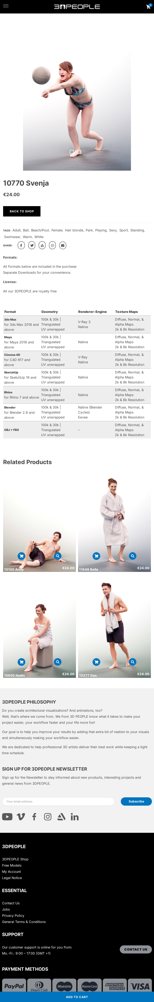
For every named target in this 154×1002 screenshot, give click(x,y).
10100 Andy (14, 569)
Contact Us (11, 903)
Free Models (11, 865)
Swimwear (12, 237)
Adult (16, 230)
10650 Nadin (14, 675)
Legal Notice (12, 878)
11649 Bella (88, 569)
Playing (101, 230)
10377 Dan (88, 675)
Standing (137, 230)
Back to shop (22, 211)
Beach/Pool (40, 230)
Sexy (113, 230)
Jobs (6, 909)
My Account (11, 871)
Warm (27, 237)
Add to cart (77, 997)
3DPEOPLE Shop (15, 859)
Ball (26, 230)
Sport (123, 230)
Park (89, 230)
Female (56, 230)
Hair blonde (74, 230)
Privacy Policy (13, 915)
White (38, 237)
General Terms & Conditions (24, 922)
